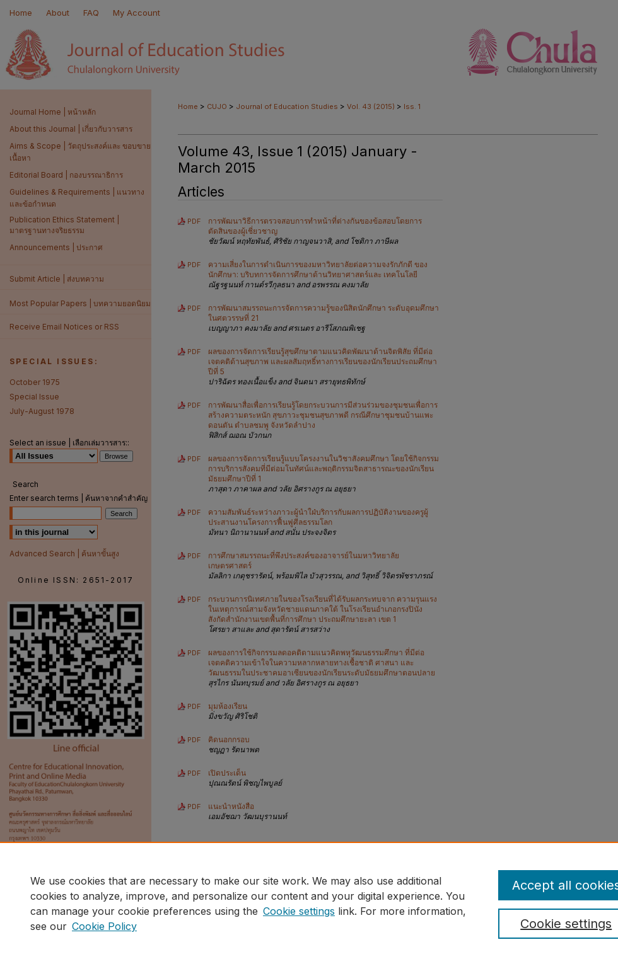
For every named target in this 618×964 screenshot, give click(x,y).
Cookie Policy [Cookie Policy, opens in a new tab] (104, 926)
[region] (309, 903)
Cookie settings (299, 911)
